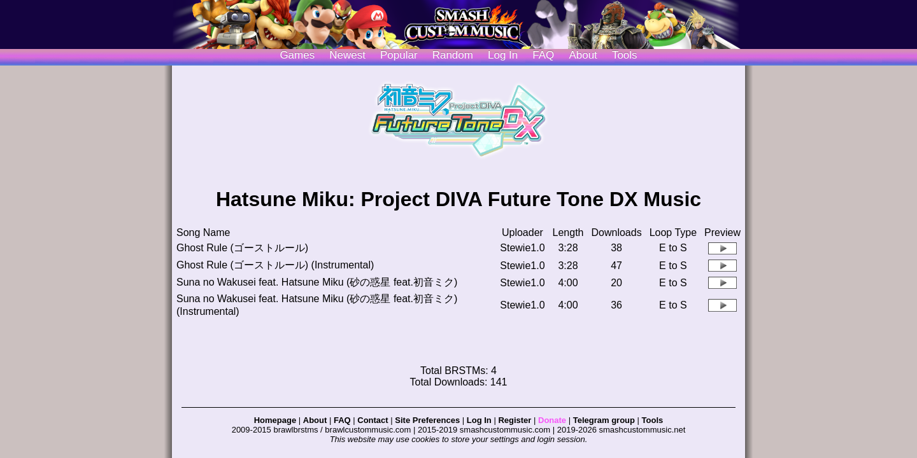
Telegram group (604, 420)
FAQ (543, 55)
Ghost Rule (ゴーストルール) (242, 247)
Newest (347, 55)
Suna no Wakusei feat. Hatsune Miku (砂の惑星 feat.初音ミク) (316, 282)
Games (297, 55)
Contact (372, 420)
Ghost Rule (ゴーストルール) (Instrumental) (275, 265)
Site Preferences (427, 420)
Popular (399, 55)
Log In (479, 420)
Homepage (275, 420)
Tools (624, 55)
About (583, 55)
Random (452, 55)
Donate (552, 420)
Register (514, 420)
